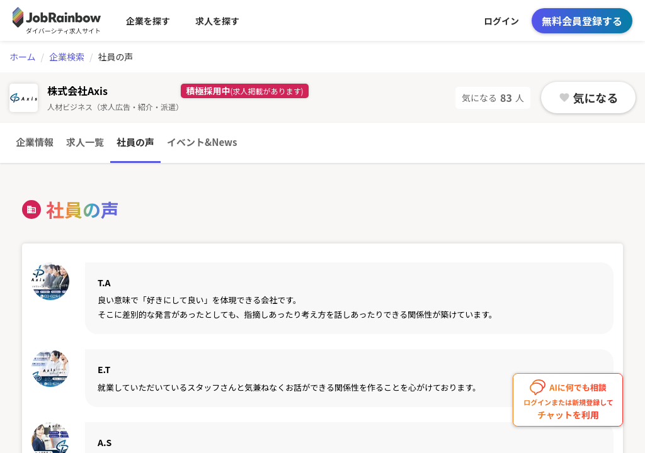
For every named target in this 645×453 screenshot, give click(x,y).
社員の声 (135, 141)
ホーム (22, 56)
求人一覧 (85, 141)
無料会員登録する (582, 20)
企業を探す (148, 20)
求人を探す (217, 20)
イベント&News (202, 141)
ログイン (501, 20)
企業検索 (66, 56)
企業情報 (35, 141)
